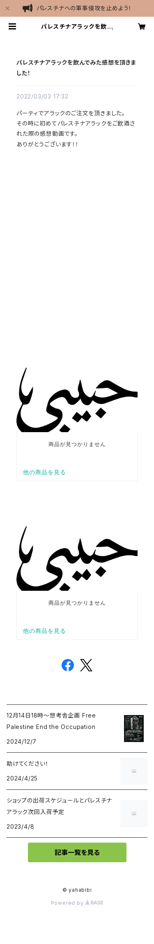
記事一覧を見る (77, 852)
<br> (77, 241)
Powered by (77, 903)
